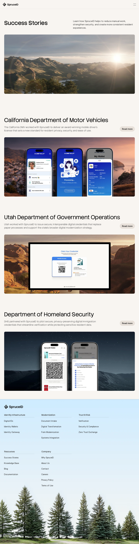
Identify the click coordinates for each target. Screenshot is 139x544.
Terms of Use (47, 485)
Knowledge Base (11, 463)
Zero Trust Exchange (88, 432)
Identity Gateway (12, 432)
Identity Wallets (11, 426)
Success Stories (11, 457)
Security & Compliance (89, 426)
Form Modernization (50, 432)
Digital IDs (8, 421)
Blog (6, 469)
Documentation (11, 474)
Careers (44, 474)
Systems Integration (50, 438)
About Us (45, 463)
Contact (45, 469)
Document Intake (49, 421)
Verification (84, 421)
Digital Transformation (51, 426)
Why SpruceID (47, 457)
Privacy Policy (47, 480)
